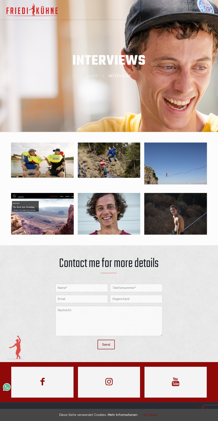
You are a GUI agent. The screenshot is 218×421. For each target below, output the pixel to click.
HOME (92, 76)
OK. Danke (155, 415)
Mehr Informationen (125, 415)
